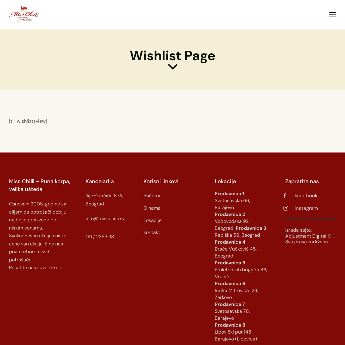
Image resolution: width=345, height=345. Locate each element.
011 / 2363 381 (101, 236)
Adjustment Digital (305, 236)
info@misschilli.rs (105, 218)
